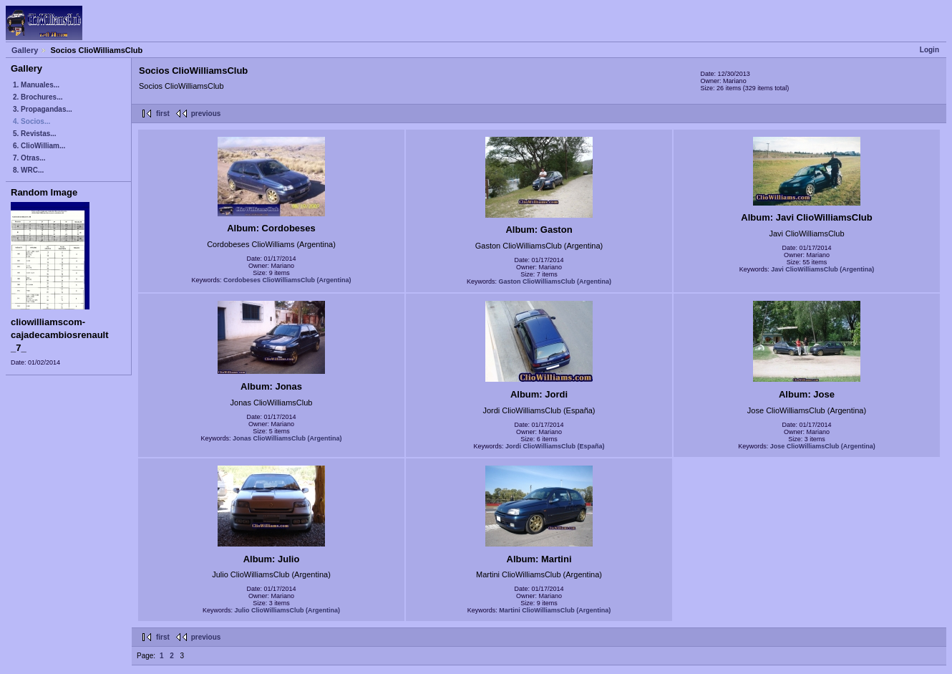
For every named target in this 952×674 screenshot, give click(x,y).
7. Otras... (29, 158)
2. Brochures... (37, 97)
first (163, 113)
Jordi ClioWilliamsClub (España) (554, 446)
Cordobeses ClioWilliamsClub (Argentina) (287, 280)
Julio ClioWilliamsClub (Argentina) (287, 610)
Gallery (24, 50)
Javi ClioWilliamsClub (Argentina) (822, 269)
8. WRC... (28, 170)
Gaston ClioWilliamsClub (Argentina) (555, 281)
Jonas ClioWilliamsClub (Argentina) (287, 438)
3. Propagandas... (42, 109)
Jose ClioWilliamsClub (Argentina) (822, 446)
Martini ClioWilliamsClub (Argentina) (555, 610)
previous (206, 113)
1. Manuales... (36, 85)
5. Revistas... (35, 134)
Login (929, 50)
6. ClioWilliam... (39, 146)
